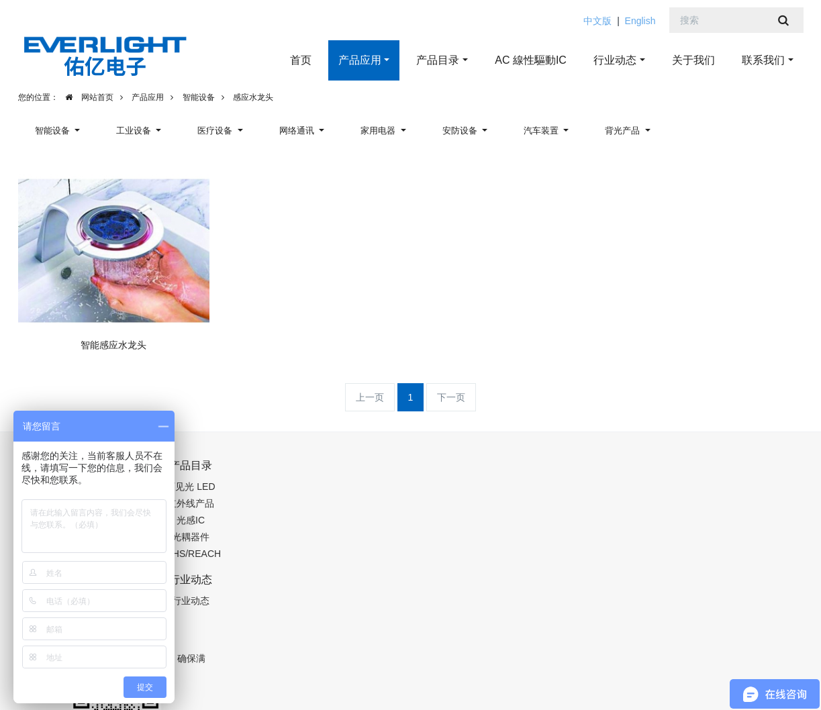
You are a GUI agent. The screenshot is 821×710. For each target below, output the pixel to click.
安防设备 (461, 130)
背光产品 (623, 130)
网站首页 (85, 97)
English (640, 20)
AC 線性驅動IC (531, 60)
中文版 (597, 20)
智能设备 (199, 97)
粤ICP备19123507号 (247, 684)
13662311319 (508, 472)
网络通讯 (298, 130)
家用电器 (379, 130)
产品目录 (437, 60)
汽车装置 (542, 130)
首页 (300, 60)
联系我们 (763, 60)
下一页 (451, 397)
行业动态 (614, 60)
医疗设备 (216, 130)
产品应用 (359, 60)
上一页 (370, 397)
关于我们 (693, 60)
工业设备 (135, 130)
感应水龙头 (253, 97)
